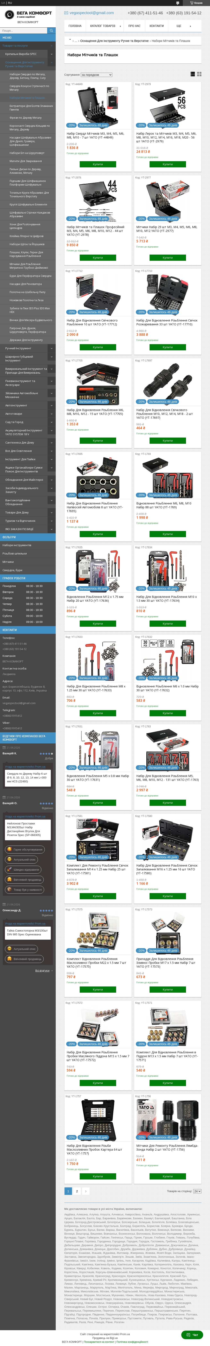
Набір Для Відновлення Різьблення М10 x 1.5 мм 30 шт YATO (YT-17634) (166, 599)
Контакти (157, 26)
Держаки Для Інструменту (26, 340)
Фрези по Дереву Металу (26, 117)
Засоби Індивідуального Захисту (21, 490)
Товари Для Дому (17, 512)
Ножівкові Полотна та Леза (27, 300)
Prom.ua (125, 1334)
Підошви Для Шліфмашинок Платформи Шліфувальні (28, 182)
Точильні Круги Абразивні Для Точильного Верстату (29, 194)
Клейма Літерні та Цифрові (27, 236)
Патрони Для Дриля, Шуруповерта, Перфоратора (28, 330)
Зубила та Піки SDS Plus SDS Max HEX (30, 310)
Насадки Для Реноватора (26, 284)
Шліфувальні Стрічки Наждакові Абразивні (30, 214)
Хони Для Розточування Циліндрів (25, 226)
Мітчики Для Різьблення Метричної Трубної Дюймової (29, 266)
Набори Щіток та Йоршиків (27, 244)
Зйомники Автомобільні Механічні (21, 395)
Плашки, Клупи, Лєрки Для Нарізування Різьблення (26, 254)
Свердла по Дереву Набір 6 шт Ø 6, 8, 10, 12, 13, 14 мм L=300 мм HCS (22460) (27, 777)
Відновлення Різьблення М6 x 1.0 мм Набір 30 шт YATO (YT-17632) (167, 688)
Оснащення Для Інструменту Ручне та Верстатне (24, 64)
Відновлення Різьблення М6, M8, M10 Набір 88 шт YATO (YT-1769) (163, 505)
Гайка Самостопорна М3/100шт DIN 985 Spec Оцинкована (27, 932)
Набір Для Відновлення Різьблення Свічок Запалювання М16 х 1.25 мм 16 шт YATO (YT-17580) (167, 869)
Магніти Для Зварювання (26, 161)
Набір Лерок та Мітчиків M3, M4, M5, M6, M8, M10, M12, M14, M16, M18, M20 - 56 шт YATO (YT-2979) (166, 137)
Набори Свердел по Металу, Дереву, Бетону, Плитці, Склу (28, 76)
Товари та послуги (15, 45)
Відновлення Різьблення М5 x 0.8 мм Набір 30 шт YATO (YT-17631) (98, 778)
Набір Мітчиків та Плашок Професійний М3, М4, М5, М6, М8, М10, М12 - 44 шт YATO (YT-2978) (95, 231)
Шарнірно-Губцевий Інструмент (19, 358)
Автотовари (13, 414)
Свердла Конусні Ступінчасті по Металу (29, 87)
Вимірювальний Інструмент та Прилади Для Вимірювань (26, 370)
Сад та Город (14, 422)
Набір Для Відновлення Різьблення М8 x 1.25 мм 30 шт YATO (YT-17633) (96, 688)
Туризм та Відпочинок (20, 521)
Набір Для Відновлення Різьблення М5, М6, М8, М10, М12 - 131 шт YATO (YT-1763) (167, 778)
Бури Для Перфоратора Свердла (30, 276)
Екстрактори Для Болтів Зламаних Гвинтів (31, 107)
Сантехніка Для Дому (19, 442)
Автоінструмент (16, 405)
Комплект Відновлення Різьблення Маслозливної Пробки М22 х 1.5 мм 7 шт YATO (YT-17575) (96, 963)
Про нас (134, 26)
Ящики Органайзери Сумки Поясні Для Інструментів (23, 469)
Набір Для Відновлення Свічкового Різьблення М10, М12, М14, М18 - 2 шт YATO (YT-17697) (164, 414)
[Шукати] (51, 30)
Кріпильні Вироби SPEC (21, 54)
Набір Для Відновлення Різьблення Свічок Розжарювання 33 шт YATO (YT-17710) (167, 322)
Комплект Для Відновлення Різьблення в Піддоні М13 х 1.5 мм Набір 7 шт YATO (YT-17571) (167, 1056)
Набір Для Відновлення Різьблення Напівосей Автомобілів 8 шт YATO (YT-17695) (95, 507)
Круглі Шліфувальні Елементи (28, 204)
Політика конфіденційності (132, 1341)
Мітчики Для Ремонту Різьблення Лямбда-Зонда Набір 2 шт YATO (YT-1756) (167, 1147)
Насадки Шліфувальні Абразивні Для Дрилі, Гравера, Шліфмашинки (30, 141)
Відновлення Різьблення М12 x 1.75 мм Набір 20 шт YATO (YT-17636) (95, 599)
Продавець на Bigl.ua (105, 1338)
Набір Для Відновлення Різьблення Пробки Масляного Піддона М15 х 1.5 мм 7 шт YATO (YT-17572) (98, 1056)
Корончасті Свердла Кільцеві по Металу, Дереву (30, 127)
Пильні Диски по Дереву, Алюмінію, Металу (25, 171)
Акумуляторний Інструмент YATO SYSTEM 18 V (23, 432)
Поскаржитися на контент (99, 1341)
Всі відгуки (42, 970)
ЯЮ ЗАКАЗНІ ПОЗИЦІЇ (19, 529)
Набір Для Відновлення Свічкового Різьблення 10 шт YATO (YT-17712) (92, 322)
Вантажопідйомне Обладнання (17, 502)
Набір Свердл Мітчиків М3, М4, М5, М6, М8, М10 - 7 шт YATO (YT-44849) (95, 135)
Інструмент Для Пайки (20, 459)
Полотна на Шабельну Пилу (27, 292)
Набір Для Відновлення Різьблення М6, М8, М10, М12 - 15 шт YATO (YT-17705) (95, 412)
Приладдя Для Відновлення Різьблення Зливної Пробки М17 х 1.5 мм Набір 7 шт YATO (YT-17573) (165, 963)
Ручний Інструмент (18, 348)
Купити (98, 164)
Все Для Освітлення (18, 451)
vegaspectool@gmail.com (19, 703)
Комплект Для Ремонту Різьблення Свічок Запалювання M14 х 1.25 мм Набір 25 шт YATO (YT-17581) (97, 869)
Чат (192, 1335)
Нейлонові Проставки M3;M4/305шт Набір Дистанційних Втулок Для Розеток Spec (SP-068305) (24, 829)
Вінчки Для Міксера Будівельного (31, 320)
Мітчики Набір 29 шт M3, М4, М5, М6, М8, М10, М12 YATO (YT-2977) (166, 229)
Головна (75, 26)
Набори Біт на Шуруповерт (27, 153)
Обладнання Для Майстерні (24, 480)
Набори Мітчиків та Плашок (27, 98)
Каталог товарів (102, 26)
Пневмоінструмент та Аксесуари (20, 383)
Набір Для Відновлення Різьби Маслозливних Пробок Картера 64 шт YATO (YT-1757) (94, 1149)
